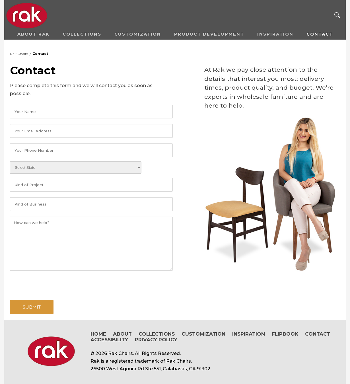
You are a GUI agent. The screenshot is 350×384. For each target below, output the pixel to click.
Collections (82, 34)
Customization (137, 34)
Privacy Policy (156, 339)
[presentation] (53, 285)
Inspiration (275, 34)
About (122, 334)
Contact (319, 34)
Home (98, 334)
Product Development (209, 34)
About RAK (33, 34)
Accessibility (109, 339)
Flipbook (285, 334)
